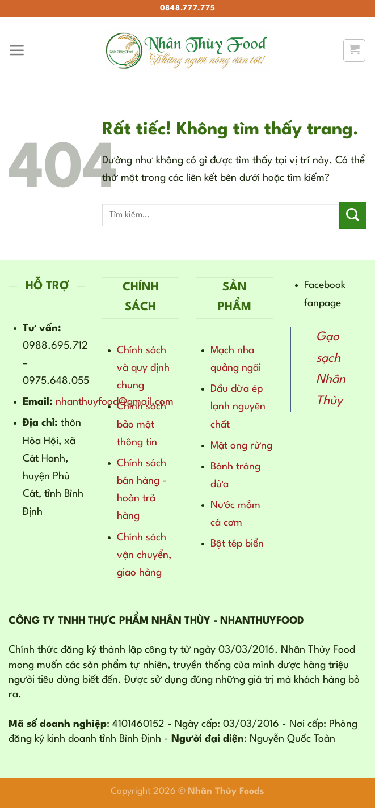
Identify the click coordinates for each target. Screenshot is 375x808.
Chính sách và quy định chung (143, 368)
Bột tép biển (237, 544)
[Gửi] (352, 215)
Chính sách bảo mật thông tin (141, 424)
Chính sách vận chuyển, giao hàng (144, 555)
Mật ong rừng (241, 446)
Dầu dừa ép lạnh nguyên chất (238, 406)
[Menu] (17, 50)
